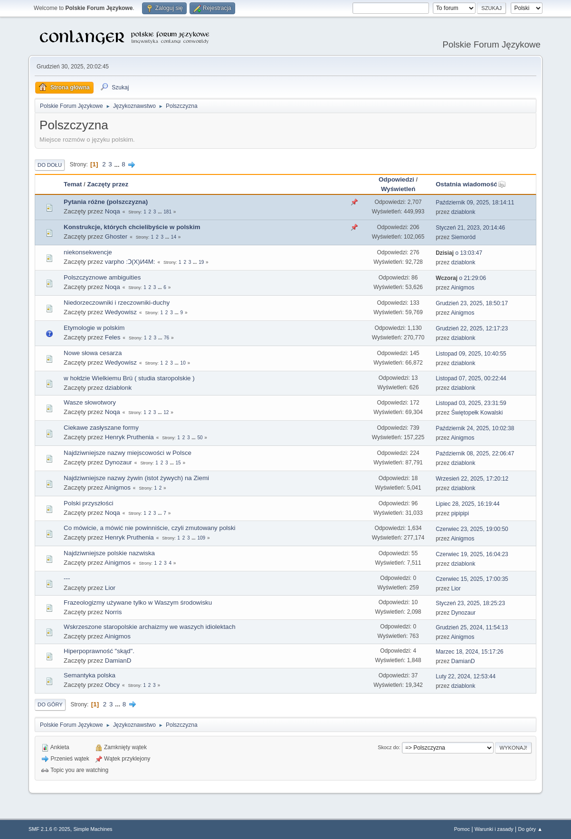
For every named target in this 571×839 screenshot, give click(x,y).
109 (201, 537)
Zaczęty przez (107, 184)
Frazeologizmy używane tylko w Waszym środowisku (138, 602)
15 (178, 462)
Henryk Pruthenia (129, 437)
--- (67, 578)
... (117, 164)
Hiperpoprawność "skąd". (99, 651)
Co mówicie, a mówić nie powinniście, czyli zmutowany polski (149, 527)
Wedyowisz (121, 312)
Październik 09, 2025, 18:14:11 (475, 202)
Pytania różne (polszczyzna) (106, 201)
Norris (113, 612)
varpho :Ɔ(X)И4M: (130, 261)
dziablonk (463, 212)
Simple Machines (92, 829)
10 (183, 363)
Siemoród (463, 237)
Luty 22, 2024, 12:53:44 (465, 676)
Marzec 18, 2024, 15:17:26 (470, 651)
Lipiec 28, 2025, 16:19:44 (468, 504)
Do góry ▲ (530, 829)
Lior (110, 587)
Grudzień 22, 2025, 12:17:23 (472, 328)
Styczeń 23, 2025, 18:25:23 (470, 603)
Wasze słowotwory (90, 402)
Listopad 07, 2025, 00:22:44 (471, 378)
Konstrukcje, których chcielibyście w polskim (132, 227)
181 (167, 211)
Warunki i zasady (494, 829)
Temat (73, 184)
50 (199, 437)
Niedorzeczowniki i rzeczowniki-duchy (117, 302)
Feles (113, 337)
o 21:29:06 (461, 278)
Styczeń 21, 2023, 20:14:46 (470, 227)
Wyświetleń (398, 189)
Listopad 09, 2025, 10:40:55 (471, 353)
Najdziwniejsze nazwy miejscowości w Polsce (127, 452)
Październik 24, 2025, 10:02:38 (475, 428)
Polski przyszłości (88, 503)
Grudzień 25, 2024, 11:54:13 (472, 627)
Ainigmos (462, 287)
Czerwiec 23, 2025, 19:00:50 (472, 529)
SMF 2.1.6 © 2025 (49, 829)
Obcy (112, 684)
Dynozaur (118, 462)
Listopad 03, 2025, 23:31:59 (471, 403)
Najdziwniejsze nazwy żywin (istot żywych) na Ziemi (136, 478)
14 (173, 237)
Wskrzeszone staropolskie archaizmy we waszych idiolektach (149, 626)
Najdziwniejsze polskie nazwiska (109, 553)
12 (166, 412)
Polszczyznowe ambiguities (102, 277)
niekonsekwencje (88, 252)
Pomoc (462, 829)
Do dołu (50, 165)
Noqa (112, 211)
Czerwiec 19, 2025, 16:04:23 (472, 554)
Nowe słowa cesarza (93, 353)
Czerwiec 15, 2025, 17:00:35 (472, 579)
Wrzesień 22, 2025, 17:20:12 (472, 478)
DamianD (118, 660)
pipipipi (460, 513)
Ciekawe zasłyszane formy (101, 427)
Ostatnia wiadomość (471, 184)
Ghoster (116, 236)
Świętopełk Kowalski (477, 412)
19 (201, 262)
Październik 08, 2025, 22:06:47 (475, 453)
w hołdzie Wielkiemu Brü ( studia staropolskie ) (129, 378)
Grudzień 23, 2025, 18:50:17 (472, 303)
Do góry (50, 704)
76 (166, 337)
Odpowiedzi (396, 179)
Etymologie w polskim (94, 327)
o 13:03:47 (459, 253)
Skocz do (388, 747)
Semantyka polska (89, 675)
